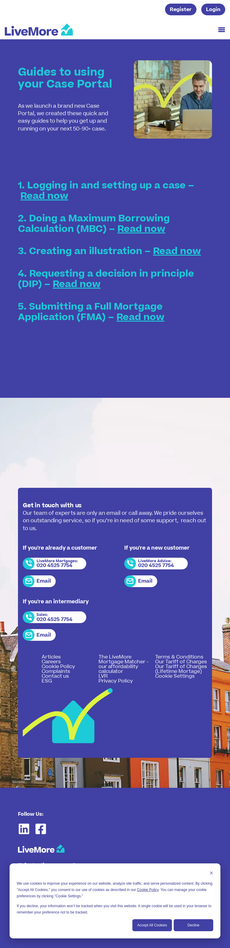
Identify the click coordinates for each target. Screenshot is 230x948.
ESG (47, 681)
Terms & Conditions (179, 657)
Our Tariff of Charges (181, 661)
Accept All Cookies (152, 925)
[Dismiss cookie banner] (211, 874)
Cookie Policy (147, 890)
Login (213, 9)
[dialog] (115, 900)
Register (181, 9)
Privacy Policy (116, 681)
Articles (51, 657)
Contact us (55, 676)
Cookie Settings (175, 676)
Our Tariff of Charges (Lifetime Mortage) (181, 669)
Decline (193, 925)
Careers (51, 661)
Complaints (56, 671)
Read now (44, 196)
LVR (103, 676)
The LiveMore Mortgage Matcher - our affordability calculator (124, 664)
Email (44, 581)
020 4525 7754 (54, 565)
